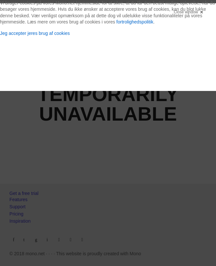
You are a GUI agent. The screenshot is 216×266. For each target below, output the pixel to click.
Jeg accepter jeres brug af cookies (35, 33)
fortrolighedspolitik (135, 21)
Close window (186, 12)
